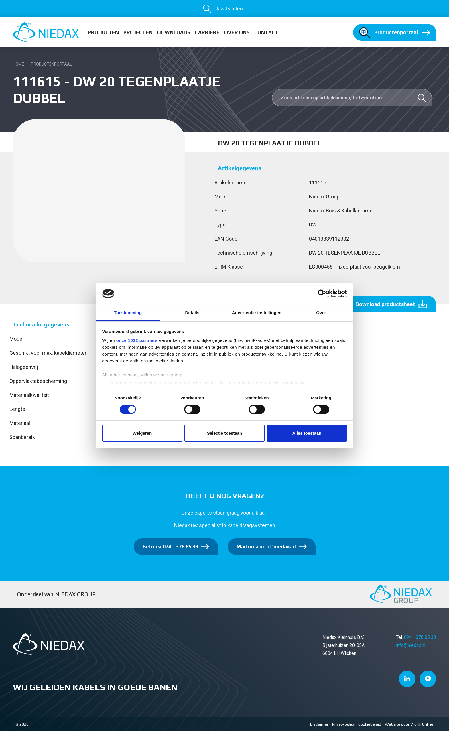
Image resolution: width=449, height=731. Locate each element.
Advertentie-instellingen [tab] (256, 312)
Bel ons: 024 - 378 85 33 (170, 546)
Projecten (138, 32)
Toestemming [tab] (128, 312)
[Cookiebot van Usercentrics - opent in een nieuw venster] (322, 293)
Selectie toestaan (224, 433)
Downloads (173, 32)
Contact (266, 32)
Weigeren (142, 433)
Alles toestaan (307, 433)
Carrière (207, 32)
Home (18, 64)
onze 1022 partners (137, 340)
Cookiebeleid (369, 724)
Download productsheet (385, 304)
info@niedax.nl (410, 645)
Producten (103, 32)
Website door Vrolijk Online (409, 724)
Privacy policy (343, 724)
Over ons (237, 32)
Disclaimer (319, 724)
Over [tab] (321, 312)
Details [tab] (192, 312)
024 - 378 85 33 (420, 637)
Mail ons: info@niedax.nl (266, 546)
